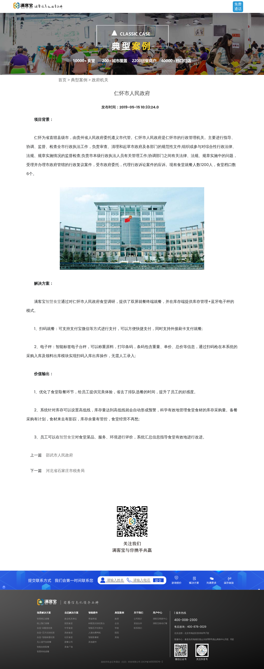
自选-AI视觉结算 (44, 627)
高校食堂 (68, 632)
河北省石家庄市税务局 (65, 471)
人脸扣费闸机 (94, 632)
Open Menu (257, 7)
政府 (117, 618)
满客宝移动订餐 (160, 623)
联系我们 (138, 627)
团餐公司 (68, 641)
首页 (62, 80)
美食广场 (68, 646)
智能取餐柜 (93, 637)
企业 (117, 623)
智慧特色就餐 (43, 651)
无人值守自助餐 (44, 641)
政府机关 (100, 80)
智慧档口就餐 (43, 618)
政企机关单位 (70, 618)
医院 (117, 632)
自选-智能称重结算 (46, 637)
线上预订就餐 (43, 623)
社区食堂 (68, 637)
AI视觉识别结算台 (96, 623)
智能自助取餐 (43, 646)
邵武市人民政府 (59, 455)
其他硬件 (92, 641)
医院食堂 (68, 623)
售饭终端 (92, 618)
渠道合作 (138, 623)
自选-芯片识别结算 (46, 632)
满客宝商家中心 (160, 618)
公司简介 (138, 618)
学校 (117, 627)
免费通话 (238, 6)
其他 (117, 637)
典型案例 (79, 80)
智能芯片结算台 (95, 627)
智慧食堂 (53, 301)
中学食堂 (68, 627)
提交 (158, 580)
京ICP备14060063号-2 (152, 661)
